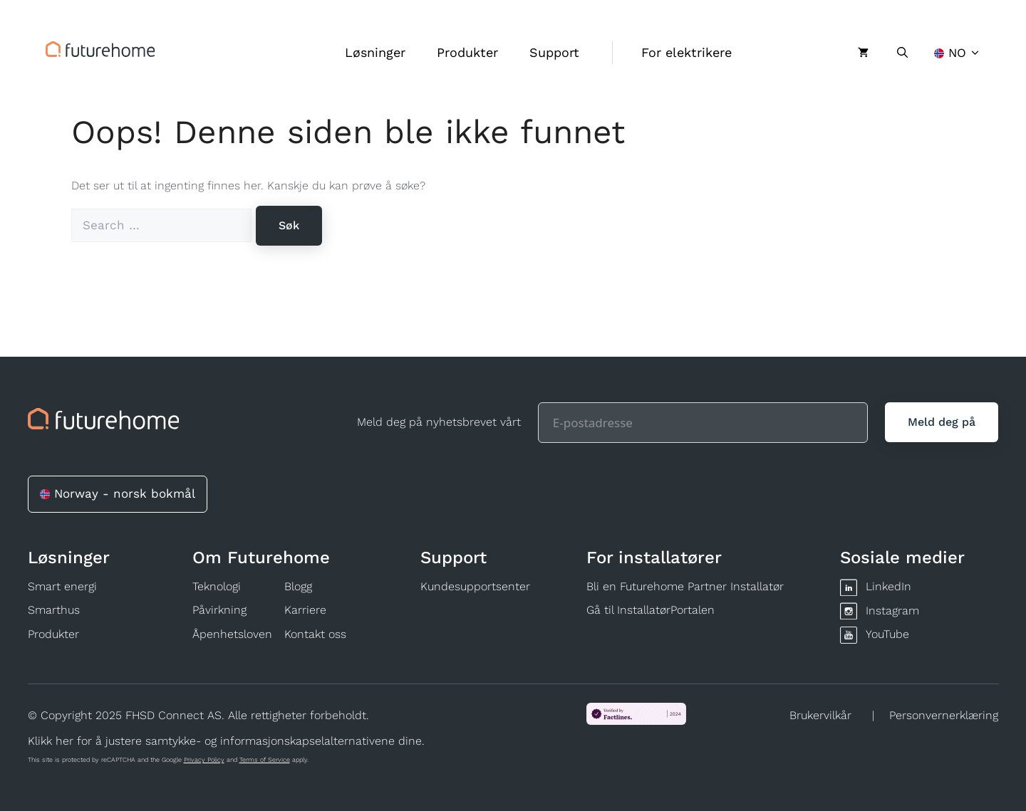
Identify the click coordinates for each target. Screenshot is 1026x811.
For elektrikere (686, 52)
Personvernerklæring (943, 715)
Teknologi (216, 586)
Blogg (298, 586)
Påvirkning (219, 610)
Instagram (892, 610)
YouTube (887, 634)
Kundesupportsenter (475, 586)
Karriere (305, 610)
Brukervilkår (820, 715)
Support (554, 52)
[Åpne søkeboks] (902, 52)
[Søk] (289, 226)
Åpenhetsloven (232, 634)
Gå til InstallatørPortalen (650, 610)
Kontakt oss (315, 634)
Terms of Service (264, 759)
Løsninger (375, 52)
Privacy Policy (204, 759)
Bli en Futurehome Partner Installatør (685, 586)
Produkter (467, 52)
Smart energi (62, 586)
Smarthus (54, 610)
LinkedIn (888, 586)
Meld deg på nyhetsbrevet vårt (439, 422)
